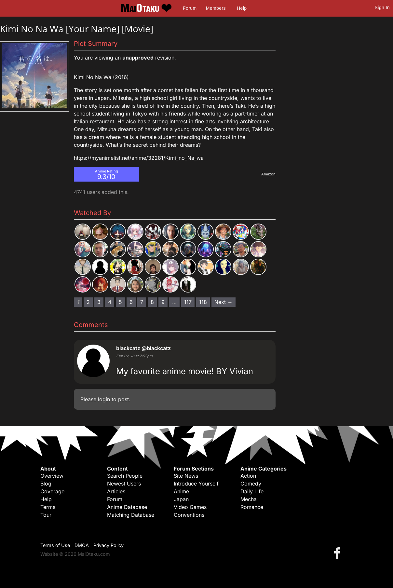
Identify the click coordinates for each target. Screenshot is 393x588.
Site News (186, 475)
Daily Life (252, 491)
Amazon (268, 174)
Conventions (189, 515)
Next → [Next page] (223, 302)
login (104, 399)
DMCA (82, 545)
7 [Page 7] (141, 302)
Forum (190, 8)
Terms (47, 507)
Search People (124, 475)
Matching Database (130, 515)
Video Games (190, 507)
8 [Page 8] (152, 302)
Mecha (248, 499)
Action (248, 475)
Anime (181, 491)
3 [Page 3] (99, 302)
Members (216, 8)
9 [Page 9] (163, 302)
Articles (116, 491)
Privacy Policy (108, 545)
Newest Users (124, 483)
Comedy (250, 483)
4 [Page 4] (109, 302)
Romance (251, 507)
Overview (51, 475)
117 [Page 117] (188, 302)
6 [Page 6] (131, 302)
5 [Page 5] (120, 302)
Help (242, 8)
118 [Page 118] (203, 302)
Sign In (382, 7)
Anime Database (127, 507)
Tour (45, 515)
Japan (181, 499)
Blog (45, 483)
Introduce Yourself (196, 483)
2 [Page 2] (88, 302)
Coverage (52, 491)
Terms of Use (55, 545)
